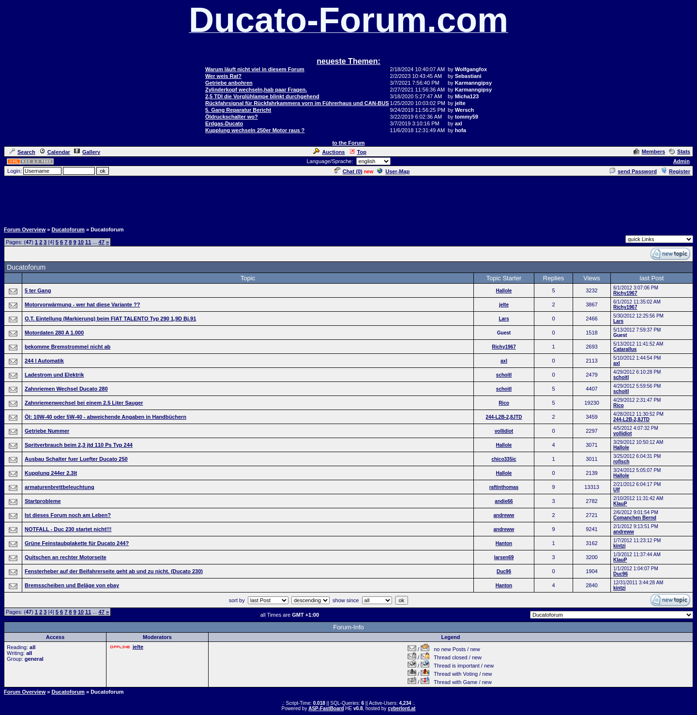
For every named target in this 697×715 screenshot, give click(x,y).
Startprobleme (43, 501)
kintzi (619, 545)
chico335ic (503, 459)
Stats (679, 151)
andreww (504, 515)
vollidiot (504, 431)
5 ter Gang (38, 290)
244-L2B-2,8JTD (503, 417)
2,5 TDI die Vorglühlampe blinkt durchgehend (262, 96)
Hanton (504, 543)
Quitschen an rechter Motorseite (65, 557)
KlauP (620, 503)
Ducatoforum (67, 229)
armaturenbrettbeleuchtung (59, 487)
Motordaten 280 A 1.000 (54, 332)
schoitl (504, 375)
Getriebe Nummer (47, 431)
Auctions (329, 152)
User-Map (393, 171)
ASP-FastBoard (326, 708)
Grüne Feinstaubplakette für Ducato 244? (77, 543)
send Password (633, 171)
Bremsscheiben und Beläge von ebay (72, 585)
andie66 (504, 501)
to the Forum (348, 143)
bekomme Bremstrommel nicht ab (67, 347)
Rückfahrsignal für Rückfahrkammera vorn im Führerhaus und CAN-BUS (297, 103)
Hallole (504, 290)
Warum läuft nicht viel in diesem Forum (254, 69)
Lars (504, 318)
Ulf (616, 489)
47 (102, 242)
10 (81, 242)
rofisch (621, 461)
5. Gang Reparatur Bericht (238, 110)
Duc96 (504, 571)
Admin (681, 161)
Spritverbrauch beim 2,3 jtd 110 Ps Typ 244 (79, 445)
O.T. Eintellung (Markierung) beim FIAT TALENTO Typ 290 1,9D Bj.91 (110, 318)
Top (357, 152)
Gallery (87, 152)
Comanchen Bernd (634, 517)
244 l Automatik (44, 361)
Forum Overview (24, 229)
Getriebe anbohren (229, 83)
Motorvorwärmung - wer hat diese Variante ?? (82, 304)
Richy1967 (625, 293)
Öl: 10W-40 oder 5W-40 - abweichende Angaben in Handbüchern (105, 417)
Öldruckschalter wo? (231, 117)
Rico (504, 403)
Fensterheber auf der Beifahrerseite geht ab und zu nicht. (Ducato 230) (114, 571)
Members (649, 151)
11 (88, 242)
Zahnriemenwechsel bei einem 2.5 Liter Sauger (84, 403)
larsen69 (504, 557)
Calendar (54, 152)
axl (503, 361)
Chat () (348, 171)
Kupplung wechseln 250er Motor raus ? (254, 130)
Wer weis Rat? (223, 76)
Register (675, 171)
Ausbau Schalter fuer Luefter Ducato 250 (76, 459)
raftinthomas (504, 487)
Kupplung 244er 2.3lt (51, 473)
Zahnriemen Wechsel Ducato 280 (66, 389)
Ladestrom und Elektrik (54, 375)
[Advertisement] (348, 199)
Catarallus (624, 349)
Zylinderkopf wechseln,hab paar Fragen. (256, 89)
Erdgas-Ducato (224, 123)
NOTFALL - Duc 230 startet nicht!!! (68, 529)
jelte (504, 304)
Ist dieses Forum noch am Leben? (68, 515)
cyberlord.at (401, 708)
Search (22, 152)
